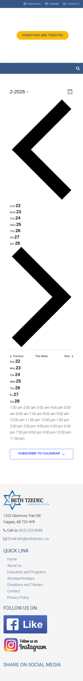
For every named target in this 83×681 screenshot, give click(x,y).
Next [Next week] (68, 356)
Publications (34, 3)
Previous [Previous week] (17, 356)
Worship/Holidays (21, 578)
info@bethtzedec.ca (33, 539)
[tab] (15, 205)
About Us (14, 566)
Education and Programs (26, 572)
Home (12, 559)
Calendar (54, 3)
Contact (13, 591)
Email (10, 539)
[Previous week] (41, 199)
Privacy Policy (18, 597)
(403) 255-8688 (30, 530)
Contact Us (73, 3)
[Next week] (41, 346)
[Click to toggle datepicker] (19, 91)
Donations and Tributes (25, 585)
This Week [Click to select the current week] (41, 356)
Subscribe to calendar (39, 453)
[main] (41, 279)
